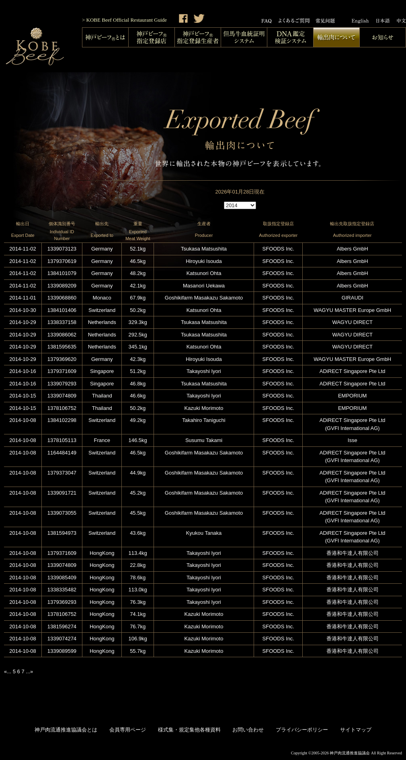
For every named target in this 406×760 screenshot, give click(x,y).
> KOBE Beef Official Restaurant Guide (124, 20)
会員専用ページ (127, 730)
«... (7, 671)
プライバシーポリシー (302, 730)
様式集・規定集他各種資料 (189, 730)
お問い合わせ (248, 730)
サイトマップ (355, 730)
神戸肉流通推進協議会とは (66, 730)
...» (29, 671)
